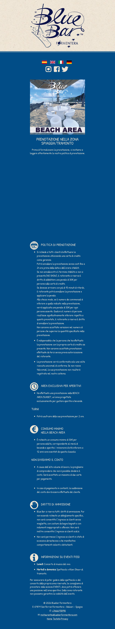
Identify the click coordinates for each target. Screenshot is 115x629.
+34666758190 (59, 610)
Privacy (64, 618)
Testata (56, 618)
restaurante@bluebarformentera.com (58, 614)
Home (49, 618)
